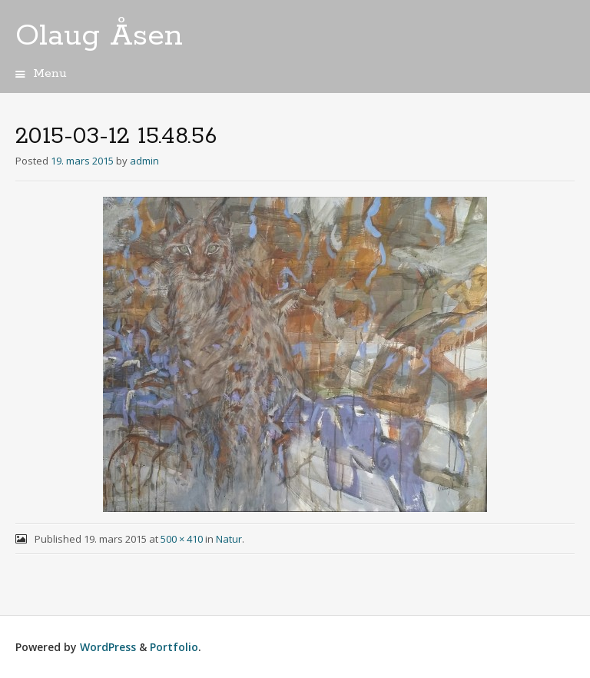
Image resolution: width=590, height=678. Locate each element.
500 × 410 (182, 539)
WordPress (108, 647)
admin (144, 161)
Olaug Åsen (99, 36)
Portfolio (174, 647)
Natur (229, 539)
